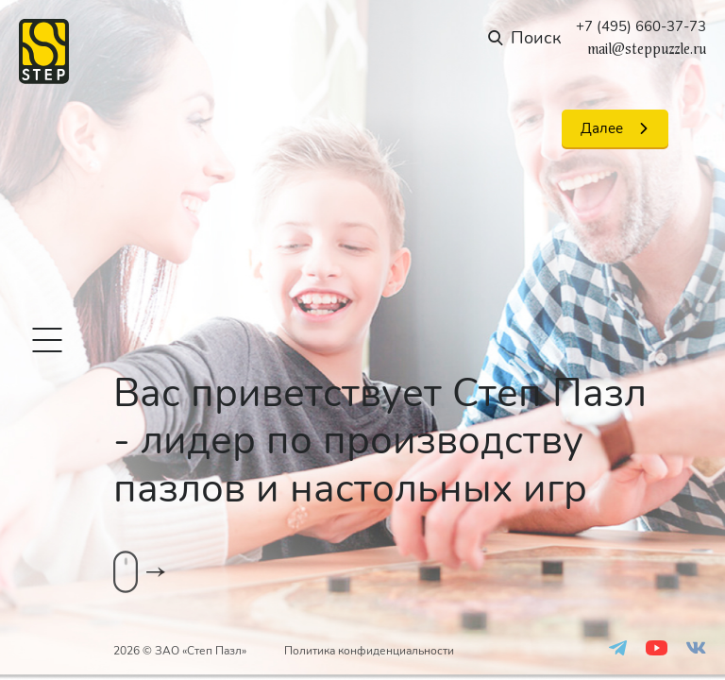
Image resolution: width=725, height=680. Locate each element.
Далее (602, 128)
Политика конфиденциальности (369, 650)
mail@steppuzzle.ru (646, 49)
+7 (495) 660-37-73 (641, 27)
